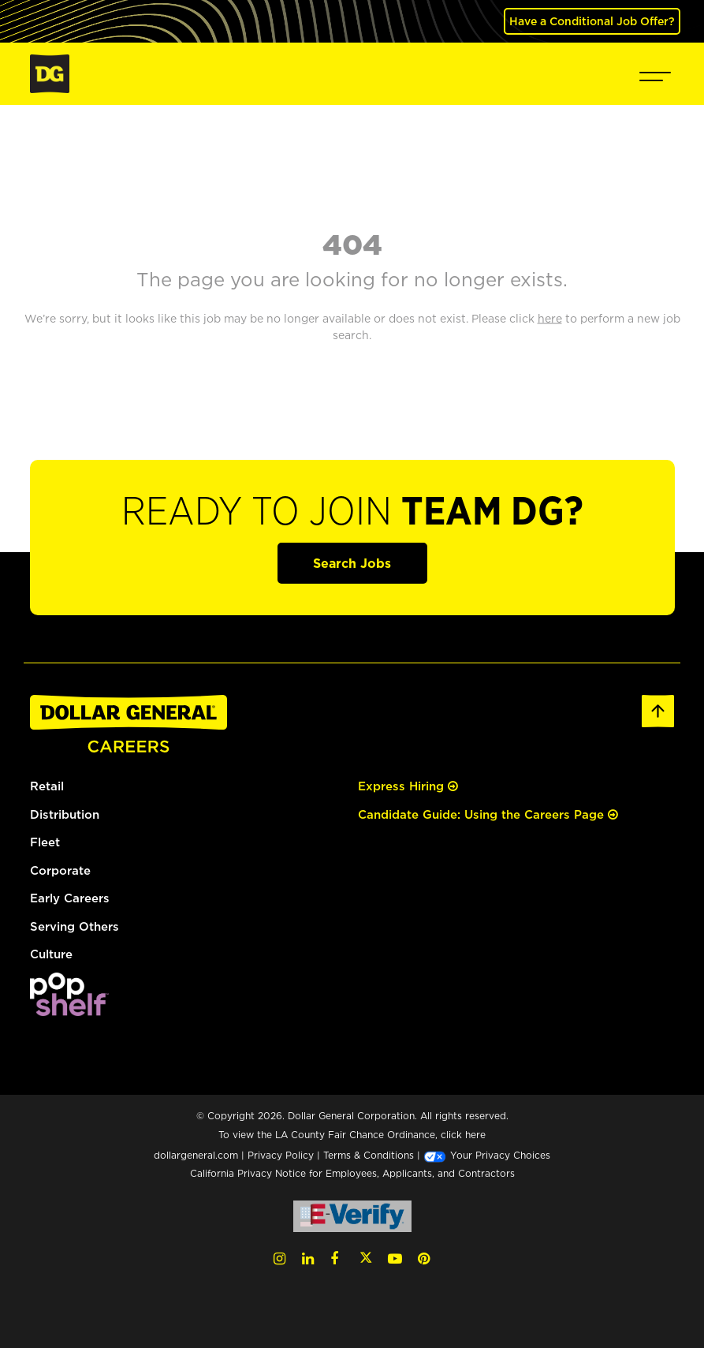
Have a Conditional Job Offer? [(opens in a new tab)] (592, 21)
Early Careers (70, 898)
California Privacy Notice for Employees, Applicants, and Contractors (352, 1173)
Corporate (60, 870)
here (475, 1135)
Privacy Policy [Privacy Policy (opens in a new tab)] (281, 1155)
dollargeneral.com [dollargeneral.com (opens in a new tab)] (196, 1155)
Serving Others (74, 926)
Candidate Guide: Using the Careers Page (488, 814)
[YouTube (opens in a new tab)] (395, 1258)
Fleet (45, 842)
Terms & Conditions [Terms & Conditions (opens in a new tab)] (368, 1155)
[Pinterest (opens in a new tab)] (424, 1258)
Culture (51, 954)
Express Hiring (408, 786)
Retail (47, 786)
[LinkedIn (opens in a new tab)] (308, 1258)
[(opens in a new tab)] (69, 992)
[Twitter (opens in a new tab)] (365, 1258)
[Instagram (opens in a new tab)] (279, 1258)
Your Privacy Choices (486, 1155)
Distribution (64, 814)
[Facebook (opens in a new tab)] (334, 1258)
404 (352, 244)
